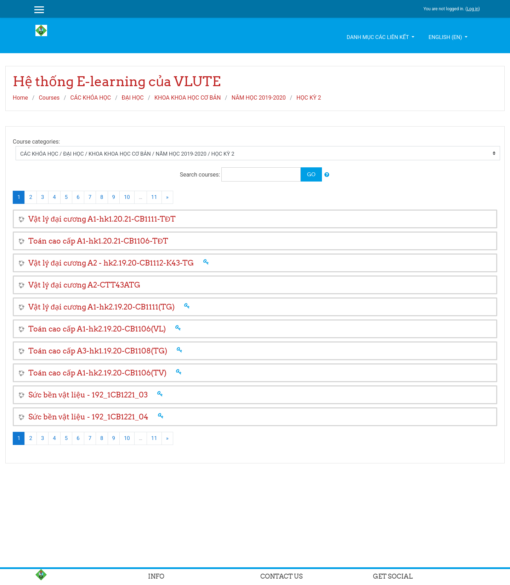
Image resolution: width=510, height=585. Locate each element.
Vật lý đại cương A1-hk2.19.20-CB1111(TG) (101, 307)
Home (20, 97)
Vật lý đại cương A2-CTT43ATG (84, 285)
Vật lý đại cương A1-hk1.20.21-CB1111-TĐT (102, 219)
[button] (327, 175)
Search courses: (201, 174)
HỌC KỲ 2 (308, 97)
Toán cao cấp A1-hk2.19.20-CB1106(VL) (97, 329)
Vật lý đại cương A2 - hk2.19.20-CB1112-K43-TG (111, 263)
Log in (472, 8)
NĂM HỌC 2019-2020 (259, 97)
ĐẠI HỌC (132, 97)
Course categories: (36, 141)
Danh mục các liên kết (378, 37)
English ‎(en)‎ (446, 37)
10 (127, 197)
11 (154, 197)
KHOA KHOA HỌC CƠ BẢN (187, 97)
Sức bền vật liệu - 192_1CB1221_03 (88, 395)
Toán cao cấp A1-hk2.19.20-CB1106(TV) (97, 373)
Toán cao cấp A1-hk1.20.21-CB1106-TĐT (98, 241)
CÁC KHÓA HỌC (90, 97)
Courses (49, 97)
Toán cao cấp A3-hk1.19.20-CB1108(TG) (97, 351)
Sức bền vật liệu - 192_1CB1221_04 (88, 417)
